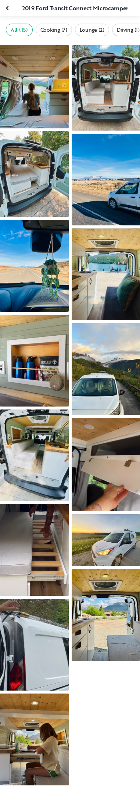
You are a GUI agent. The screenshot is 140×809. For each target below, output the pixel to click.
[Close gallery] (8, 8)
